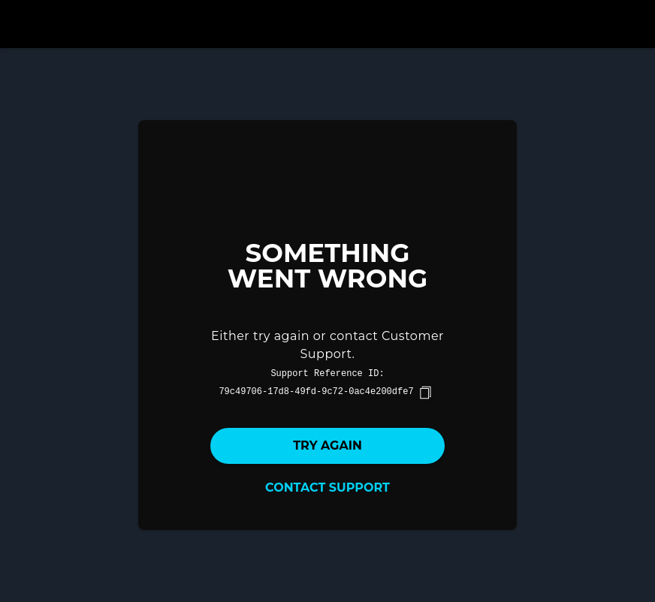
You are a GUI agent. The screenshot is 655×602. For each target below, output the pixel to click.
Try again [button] (327, 445)
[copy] (425, 392)
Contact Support (327, 487)
